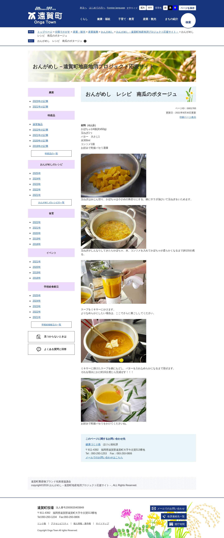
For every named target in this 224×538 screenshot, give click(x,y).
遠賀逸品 (38, 124)
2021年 (37, 195)
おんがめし (107, 32)
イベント (51, 253)
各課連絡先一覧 (176, 516)
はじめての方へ (97, 7)
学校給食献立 (51, 286)
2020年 (37, 233)
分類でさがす (62, 32)
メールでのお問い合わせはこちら (104, 457)
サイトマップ (102, 523)
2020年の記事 (40, 140)
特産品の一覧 (51, 153)
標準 (150, 8)
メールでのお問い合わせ (171, 508)
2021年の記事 (40, 106)
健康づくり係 (93, 444)
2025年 (37, 173)
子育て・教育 (126, 19)
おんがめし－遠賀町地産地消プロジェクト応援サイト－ (147, 32)
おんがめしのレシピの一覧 (51, 202)
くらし (84, 19)
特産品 (51, 115)
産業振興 (93, 32)
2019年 (37, 238)
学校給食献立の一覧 (51, 324)
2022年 (37, 189)
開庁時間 (180, 524)
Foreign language (116, 7)
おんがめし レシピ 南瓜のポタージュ (59, 41)
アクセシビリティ (59, 523)
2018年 (37, 244)
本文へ (83, 7)
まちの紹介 (171, 19)
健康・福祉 (103, 19)
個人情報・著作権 (82, 523)
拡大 (143, 8)
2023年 (37, 184)
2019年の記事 (40, 146)
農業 (51, 92)
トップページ (44, 32)
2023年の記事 (40, 101)
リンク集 (41, 523)
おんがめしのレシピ (51, 164)
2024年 (37, 178)
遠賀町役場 (45, 507)
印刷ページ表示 (188, 117)
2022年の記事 (40, 129)
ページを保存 (187, 8)
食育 (51, 213)
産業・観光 (149, 19)
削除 (85, 41)
